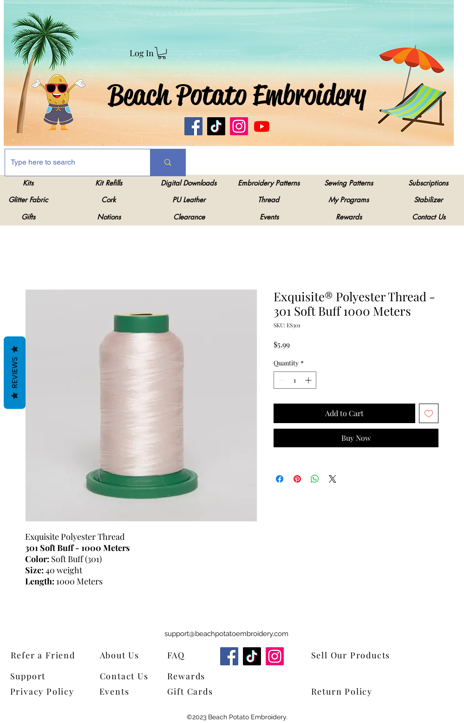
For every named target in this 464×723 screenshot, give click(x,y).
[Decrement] (281, 380)
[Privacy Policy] (45, 691)
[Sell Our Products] (357, 654)
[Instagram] (239, 126)
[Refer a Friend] (57, 654)
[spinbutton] (295, 380)
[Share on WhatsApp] (314, 478)
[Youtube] (262, 126)
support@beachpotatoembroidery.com (226, 634)
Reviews (14, 372)
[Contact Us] (128, 675)
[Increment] (309, 380)
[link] (162, 53)
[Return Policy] (357, 691)
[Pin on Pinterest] (297, 478)
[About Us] (125, 654)
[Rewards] (193, 675)
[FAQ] (179, 655)
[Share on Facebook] (279, 478)
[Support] (34, 675)
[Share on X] (332, 478)
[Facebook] (193, 126)
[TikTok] (216, 126)
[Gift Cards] (213, 691)
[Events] (120, 691)
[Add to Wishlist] (428, 413)
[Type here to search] (71, 162)
